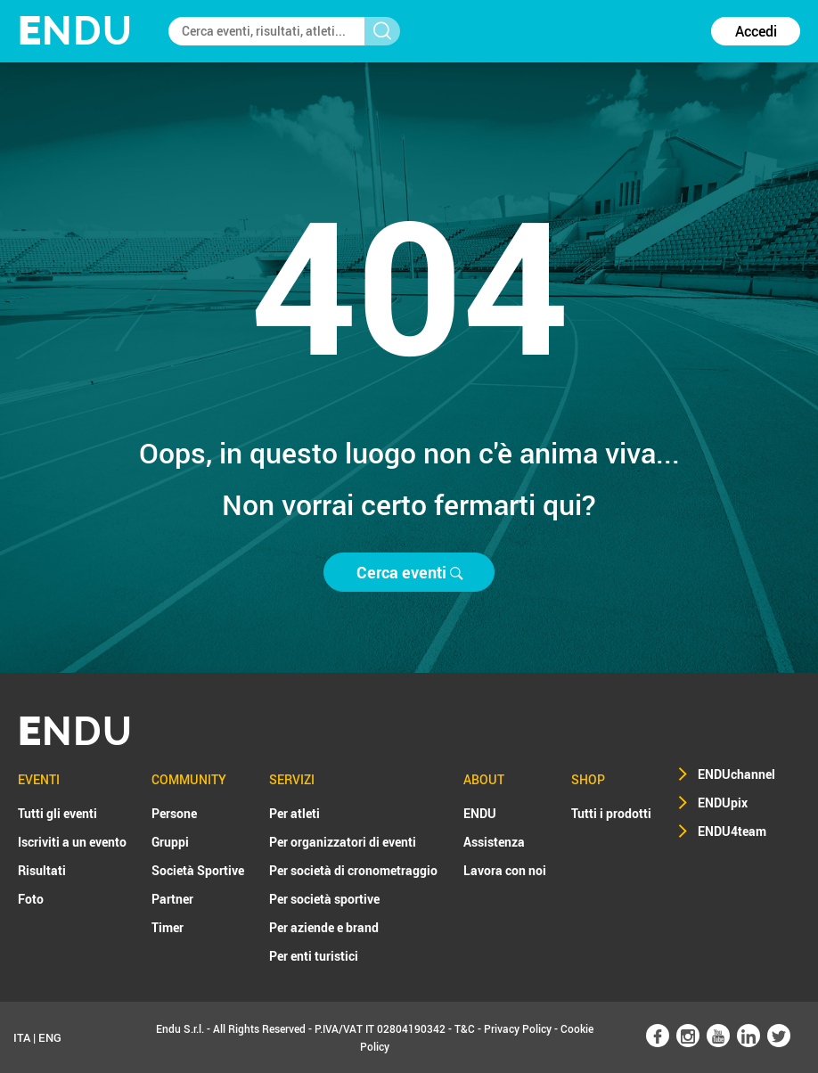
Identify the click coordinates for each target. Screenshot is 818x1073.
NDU (75, 30)
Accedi (756, 31)
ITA (21, 1037)
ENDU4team (732, 831)
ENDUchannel (736, 774)
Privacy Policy (518, 1028)
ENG (49, 1037)
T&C (464, 1028)
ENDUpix (723, 802)
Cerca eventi (409, 572)
